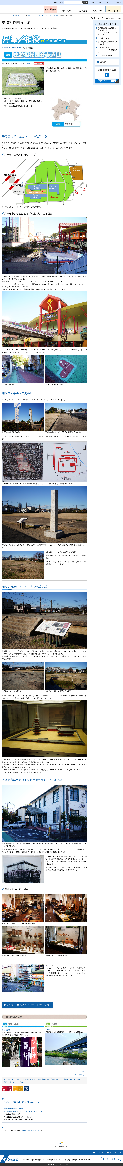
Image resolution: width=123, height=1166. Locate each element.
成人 (61, 1079)
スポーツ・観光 (18, 1082)
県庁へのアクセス (112, 1159)
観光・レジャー (21, 15)
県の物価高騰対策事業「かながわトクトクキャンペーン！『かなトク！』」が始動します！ (107, 31)
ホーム (4, 15)
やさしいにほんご (76, 1079)
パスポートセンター (105, 38)
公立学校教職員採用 (105, 56)
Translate (93, 2)
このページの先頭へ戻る (78, 1071)
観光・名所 (31, 15)
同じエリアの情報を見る (78, 1075)
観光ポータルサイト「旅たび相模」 (47, 15)
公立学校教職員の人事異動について (107, 43)
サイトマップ (100, 1152)
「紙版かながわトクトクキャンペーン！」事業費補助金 (107, 50)
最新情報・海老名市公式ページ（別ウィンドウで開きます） (28, 1005)
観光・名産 (11, 15)
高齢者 (66, 1079)
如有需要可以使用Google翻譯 (12, 47)
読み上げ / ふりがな (105, 2)
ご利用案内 (117, 2)
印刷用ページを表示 (97, 18)
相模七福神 (6, 1030)
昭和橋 (47, 1029)
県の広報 (103, 62)
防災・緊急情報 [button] (50, 10)
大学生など (55, 1079)
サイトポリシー (115, 1152)
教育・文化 (7, 1082)
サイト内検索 (58, 2)
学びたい (20, 1079)
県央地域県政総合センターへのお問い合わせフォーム (23, 1111)
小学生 (32, 1079)
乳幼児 (27, 1079)
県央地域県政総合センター (13, 1108)
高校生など (46, 1079)
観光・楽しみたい (9, 1079)
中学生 (38, 1079)
